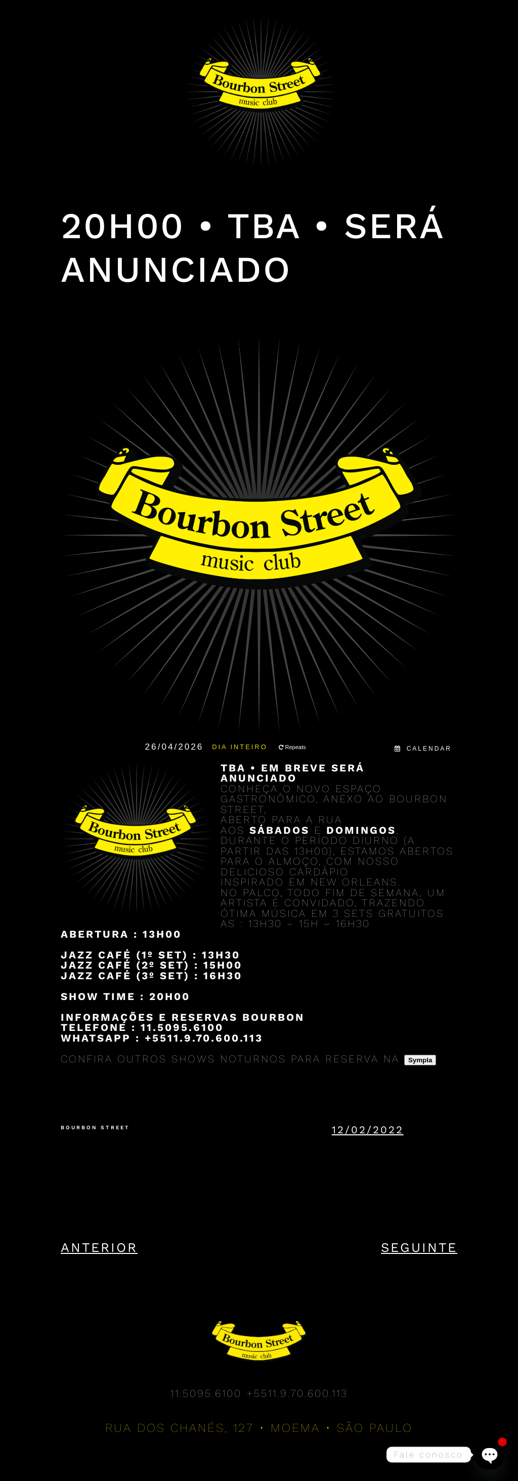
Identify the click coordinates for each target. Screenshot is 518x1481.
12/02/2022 (368, 1130)
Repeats (293, 747)
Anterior (99, 1247)
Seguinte (419, 1247)
